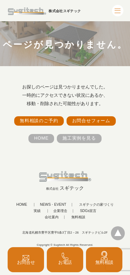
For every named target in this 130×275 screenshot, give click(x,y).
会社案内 (52, 217)
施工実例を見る (79, 138)
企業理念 (60, 211)
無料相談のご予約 (39, 120)
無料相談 (78, 217)
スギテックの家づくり (96, 204)
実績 (37, 211)
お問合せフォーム (91, 120)
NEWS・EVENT (53, 204)
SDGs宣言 (88, 211)
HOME (41, 138)
